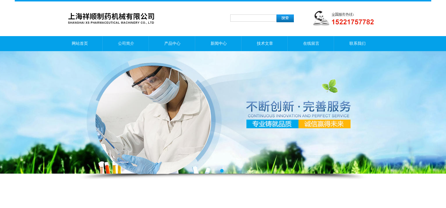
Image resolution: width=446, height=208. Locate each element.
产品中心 (172, 43)
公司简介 (126, 43)
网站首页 (80, 43)
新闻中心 (219, 43)
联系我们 (357, 43)
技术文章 (265, 43)
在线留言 (311, 43)
